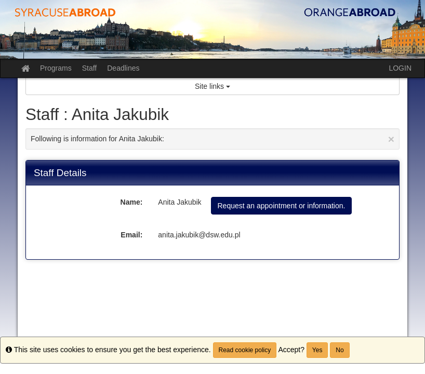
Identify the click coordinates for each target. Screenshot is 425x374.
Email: (131, 235)
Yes (317, 350)
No (339, 350)
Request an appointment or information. (282, 206)
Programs (56, 68)
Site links (212, 86)
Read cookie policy (245, 350)
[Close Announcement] (391, 138)
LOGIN (400, 68)
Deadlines (123, 68)
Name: (132, 202)
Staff (89, 68)
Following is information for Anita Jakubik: (212, 139)
